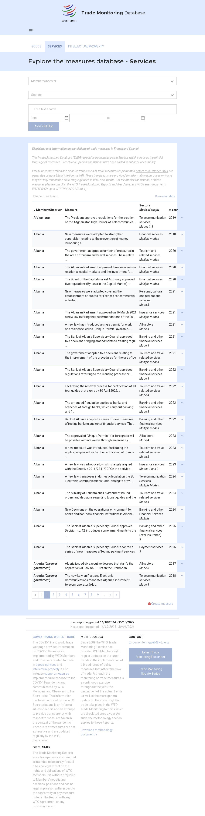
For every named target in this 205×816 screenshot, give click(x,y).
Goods (36, 46)
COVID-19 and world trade (54, 637)
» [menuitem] (116, 594)
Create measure (160, 603)
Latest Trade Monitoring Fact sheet (150, 655)
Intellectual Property (86, 46)
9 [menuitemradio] (98, 594)
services (50, 664)
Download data (165, 196)
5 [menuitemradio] (72, 594)
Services (55, 46)
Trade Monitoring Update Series (150, 671)
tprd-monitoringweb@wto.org (149, 642)
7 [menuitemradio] (85, 594)
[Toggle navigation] (30, 30)
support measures (56, 673)
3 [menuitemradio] (60, 594)
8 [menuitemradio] (91, 594)
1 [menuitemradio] (47, 594)
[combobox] (100, 81)
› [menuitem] (110, 594)
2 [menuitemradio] (53, 594)
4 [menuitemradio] (66, 594)
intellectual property (46, 669)
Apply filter (43, 126)
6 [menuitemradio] (79, 594)
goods (40, 664)
